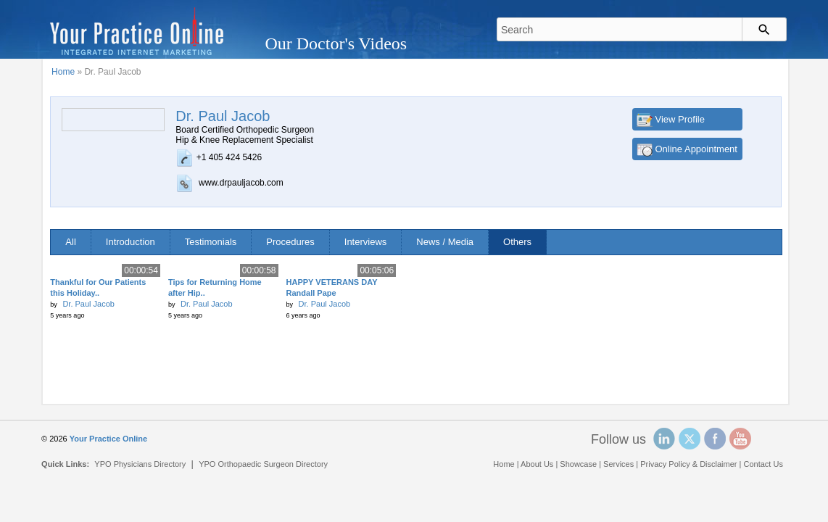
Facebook (715, 439)
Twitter (689, 439)
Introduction (130, 241)
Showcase (578, 464)
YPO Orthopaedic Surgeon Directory (263, 464)
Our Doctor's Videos (336, 43)
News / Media (444, 241)
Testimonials (211, 241)
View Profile (680, 119)
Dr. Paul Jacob (88, 303)
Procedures (290, 241)
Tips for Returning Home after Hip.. (215, 287)
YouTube (740, 439)
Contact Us (762, 464)
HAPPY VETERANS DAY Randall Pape (332, 287)
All (70, 241)
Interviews (365, 241)
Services (618, 464)
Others (517, 241)
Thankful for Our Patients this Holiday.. (98, 287)
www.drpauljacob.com (241, 183)
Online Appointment (696, 149)
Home (63, 72)
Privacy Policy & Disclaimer (688, 464)
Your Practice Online (108, 438)
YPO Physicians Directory (140, 464)
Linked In (664, 439)
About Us (537, 464)
